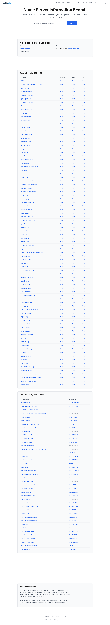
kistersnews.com (26, 109)
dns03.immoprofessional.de (30, 435)
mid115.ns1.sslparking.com (29, 506)
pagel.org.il (24, 263)
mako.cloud (25, 163)
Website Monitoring (95, 3)
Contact (64, 616)
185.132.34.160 (73, 503)
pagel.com (24, 170)
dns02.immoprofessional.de (30, 424)
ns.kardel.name (26, 453)
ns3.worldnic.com (27, 438)
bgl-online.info (26, 88)
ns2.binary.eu (25, 417)
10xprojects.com (26, 91)
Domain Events (82, 3)
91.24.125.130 (73, 420)
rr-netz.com (25, 195)
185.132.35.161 (73, 435)
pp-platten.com (26, 288)
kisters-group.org (27, 159)
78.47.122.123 (73, 506)
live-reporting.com (27, 277)
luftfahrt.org (25, 342)
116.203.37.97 (73, 517)
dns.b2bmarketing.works (29, 471)
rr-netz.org (24, 359)
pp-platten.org (26, 356)
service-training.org (27, 367)
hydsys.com (25, 152)
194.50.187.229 (74, 542)
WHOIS (58, 3)
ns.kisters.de (25, 513)
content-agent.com (27, 217)
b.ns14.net (24, 467)
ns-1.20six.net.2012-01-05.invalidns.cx (33, 410)
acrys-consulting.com (28, 102)
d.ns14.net (24, 503)
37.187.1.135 (72, 549)
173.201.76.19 (73, 406)
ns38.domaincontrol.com (29, 406)
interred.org (25, 242)
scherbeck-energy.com (28, 192)
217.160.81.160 (73, 467)
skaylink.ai (24, 149)
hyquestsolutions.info (28, 202)
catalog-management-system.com (32, 252)
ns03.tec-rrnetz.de (27, 442)
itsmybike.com (25, 106)
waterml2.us (25, 227)
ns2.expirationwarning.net (29, 546)
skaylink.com (25, 120)
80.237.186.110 (73, 492)
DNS (68, 3)
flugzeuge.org (25, 320)
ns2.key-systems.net (27, 542)
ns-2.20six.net (25, 478)
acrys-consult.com (27, 95)
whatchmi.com (26, 142)
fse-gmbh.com (26, 313)
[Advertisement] (55, 33)
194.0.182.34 (73, 428)
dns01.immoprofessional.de (30, 535)
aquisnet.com (25, 249)
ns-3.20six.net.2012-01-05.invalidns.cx (33, 413)
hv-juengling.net (26, 199)
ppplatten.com (26, 259)
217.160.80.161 (73, 535)
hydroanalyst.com (27, 134)
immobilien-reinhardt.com (29, 381)
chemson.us (25, 238)
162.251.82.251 (73, 496)
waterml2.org (25, 256)
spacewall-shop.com (28, 206)
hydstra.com (25, 306)
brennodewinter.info (27, 231)
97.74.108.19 (73, 538)
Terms (58, 616)
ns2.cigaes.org (25, 463)
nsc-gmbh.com (26, 116)
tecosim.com (25, 299)
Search (72, 23)
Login (105, 3)
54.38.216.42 (73, 546)
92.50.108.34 (73, 453)
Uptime (74, 3)
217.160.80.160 (73, 524)
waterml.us (24, 174)
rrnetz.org (24, 363)
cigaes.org (24, 317)
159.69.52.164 (73, 442)
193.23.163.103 (73, 513)
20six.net (24, 81)
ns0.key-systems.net (27, 446)
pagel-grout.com (26, 188)
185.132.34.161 (73, 460)
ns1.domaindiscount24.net (29, 485)
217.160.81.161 (73, 424)
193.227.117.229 (25, 48)
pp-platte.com (25, 281)
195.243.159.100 (74, 471)
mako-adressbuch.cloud (29, 184)
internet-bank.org (27, 334)
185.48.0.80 (73, 417)
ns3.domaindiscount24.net (29, 428)
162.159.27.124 (73, 510)
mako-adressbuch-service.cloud (31, 84)
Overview (46, 616)
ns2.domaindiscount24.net (29, 474)
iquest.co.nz (25, 124)
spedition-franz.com (27, 274)
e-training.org (25, 131)
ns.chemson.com (26, 431)
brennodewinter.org (27, 245)
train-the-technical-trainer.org (31, 377)
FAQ (52, 616)
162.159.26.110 (73, 438)
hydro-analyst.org (27, 327)
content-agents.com (27, 302)
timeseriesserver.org (27, 370)
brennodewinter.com (28, 220)
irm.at (23, 156)
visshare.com (25, 145)
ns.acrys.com (25, 420)
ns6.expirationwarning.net (29, 521)
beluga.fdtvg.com (26, 492)
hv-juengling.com (26, 127)
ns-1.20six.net (25, 528)
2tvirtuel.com (25, 138)
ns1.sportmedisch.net (28, 496)
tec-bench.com (26, 292)
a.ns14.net (24, 524)
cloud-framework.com (28, 295)
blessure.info (25, 213)
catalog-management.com (29, 309)
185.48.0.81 (73, 488)
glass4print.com (26, 99)
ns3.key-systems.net (27, 531)
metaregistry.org (26, 349)
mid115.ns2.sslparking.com (29, 517)
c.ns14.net (24, 456)
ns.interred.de (25, 403)
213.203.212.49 (74, 403)
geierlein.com (25, 224)
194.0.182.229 (73, 531)
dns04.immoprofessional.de (30, 460)
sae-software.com (27, 209)
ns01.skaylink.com (27, 488)
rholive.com (25, 234)
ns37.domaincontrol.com (29, 538)
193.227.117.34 (73, 485)
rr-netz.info (25, 113)
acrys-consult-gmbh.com (29, 167)
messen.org (25, 345)
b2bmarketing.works (28, 270)
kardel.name (25, 384)
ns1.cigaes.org (25, 549)
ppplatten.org (25, 352)
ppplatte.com (25, 284)
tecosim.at (24, 267)
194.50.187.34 (73, 474)
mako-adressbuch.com (28, 181)
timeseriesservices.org (28, 374)
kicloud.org (24, 338)
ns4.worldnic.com (27, 510)
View (61, 81)
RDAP (63, 3)
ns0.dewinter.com (27, 481)
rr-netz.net (24, 177)
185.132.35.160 (73, 456)
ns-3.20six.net (25, 499)
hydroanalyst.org (26, 324)
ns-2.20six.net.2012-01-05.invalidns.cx (33, 449)
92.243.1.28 (72, 463)
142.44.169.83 (73, 521)
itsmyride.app (25, 331)
